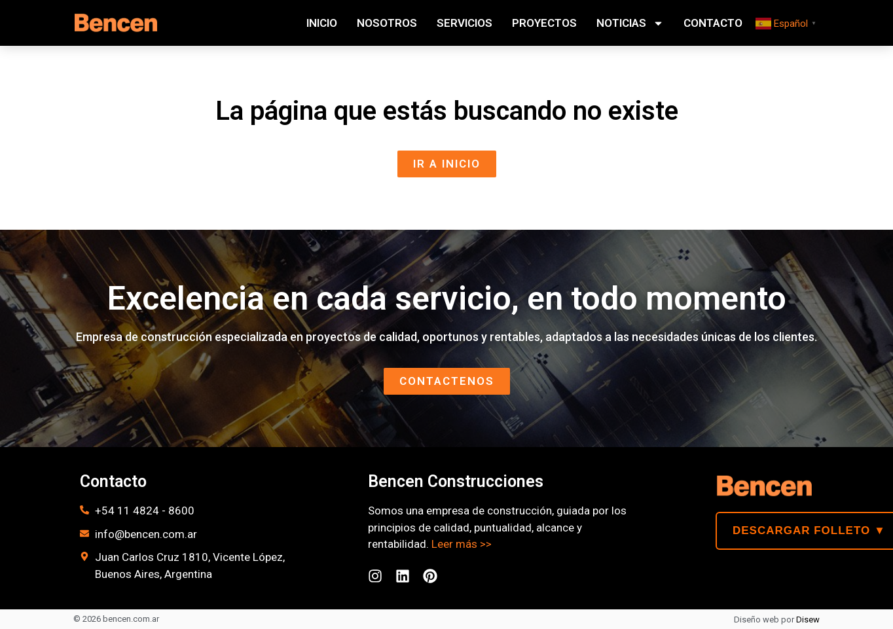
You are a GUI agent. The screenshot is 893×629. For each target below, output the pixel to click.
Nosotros (387, 22)
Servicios (464, 22)
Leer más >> (461, 543)
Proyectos (544, 22)
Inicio (321, 22)
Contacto (712, 22)
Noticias (630, 23)
